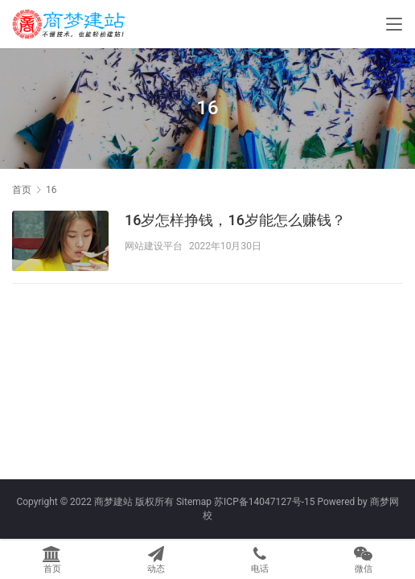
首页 (21, 189)
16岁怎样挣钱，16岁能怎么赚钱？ (235, 219)
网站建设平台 (154, 246)
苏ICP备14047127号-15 (264, 501)
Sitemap (194, 501)
